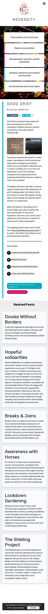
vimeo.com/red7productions (22, 273)
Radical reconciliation (24, 48)
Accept (33, 608)
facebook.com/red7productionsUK (25, 252)
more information (18, 608)
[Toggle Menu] (44, 3)
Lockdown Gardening (15, 500)
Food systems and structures (24, 37)
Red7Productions (20, 259)
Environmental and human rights (24, 86)
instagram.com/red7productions (24, 266)
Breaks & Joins (20, 416)
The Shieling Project (17, 542)
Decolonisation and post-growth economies (24, 60)
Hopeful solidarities (16, 354)
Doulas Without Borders (20, 319)
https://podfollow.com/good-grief (25, 230)
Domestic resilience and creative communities (24, 74)
